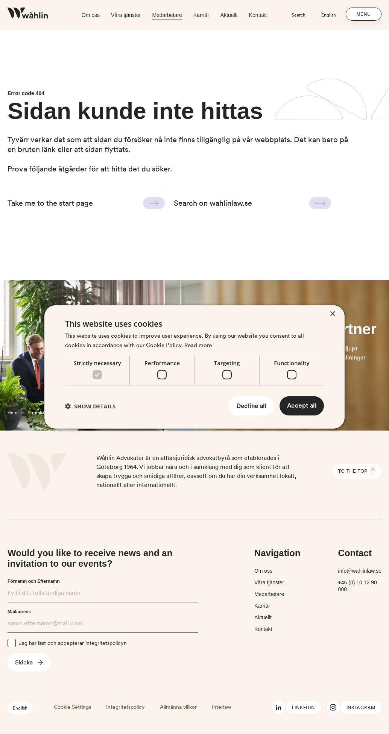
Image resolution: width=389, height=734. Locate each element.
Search (298, 15)
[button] (90, 406)
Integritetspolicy (125, 707)
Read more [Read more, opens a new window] (198, 345)
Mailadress (19, 611)
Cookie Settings (72, 707)
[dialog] (194, 367)
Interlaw (221, 707)
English (328, 15)
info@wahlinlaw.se (359, 571)
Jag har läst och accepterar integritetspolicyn (73, 643)
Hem (12, 412)
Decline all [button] (251, 405)
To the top (356, 471)
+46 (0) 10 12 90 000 (357, 585)
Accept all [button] (301, 405)
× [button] (332, 314)
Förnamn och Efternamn (34, 581)
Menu (363, 14)
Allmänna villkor (178, 707)
